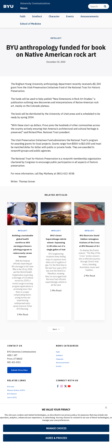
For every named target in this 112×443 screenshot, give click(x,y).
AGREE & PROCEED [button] (56, 438)
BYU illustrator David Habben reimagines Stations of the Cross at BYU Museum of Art (89, 244)
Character (54, 16)
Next (56, 339)
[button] (106, 408)
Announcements (89, 16)
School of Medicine (30, 23)
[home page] (8, 6)
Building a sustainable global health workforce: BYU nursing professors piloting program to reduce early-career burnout (22, 251)
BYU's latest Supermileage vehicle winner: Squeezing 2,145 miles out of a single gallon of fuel (55, 245)
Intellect (37, 16)
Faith (22, 16)
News (24, 8)
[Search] (98, 6)
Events (70, 16)
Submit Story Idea (22, 381)
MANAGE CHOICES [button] (56, 428)
